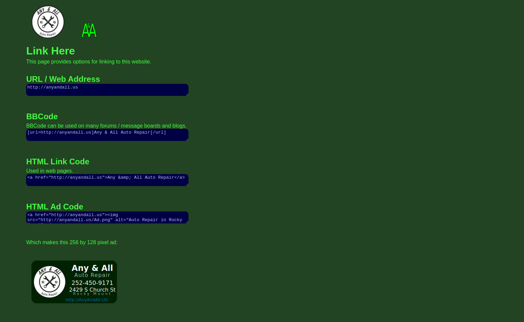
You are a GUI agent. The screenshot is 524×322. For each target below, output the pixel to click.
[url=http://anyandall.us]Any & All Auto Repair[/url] (107, 138)
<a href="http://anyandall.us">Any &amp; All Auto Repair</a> (107, 185)
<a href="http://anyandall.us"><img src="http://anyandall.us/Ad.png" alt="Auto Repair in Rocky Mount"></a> (107, 224)
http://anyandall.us (107, 91)
